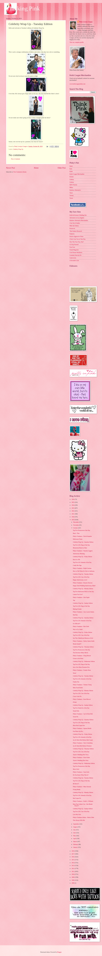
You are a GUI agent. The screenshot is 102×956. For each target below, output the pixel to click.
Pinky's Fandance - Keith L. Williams (83, 801)
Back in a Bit (76, 559)
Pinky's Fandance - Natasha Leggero (83, 551)
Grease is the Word (78, 658)
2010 (73, 874)
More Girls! (76, 769)
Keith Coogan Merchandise (77, 174)
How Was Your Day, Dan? (77, 242)
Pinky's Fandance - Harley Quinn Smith (83, 641)
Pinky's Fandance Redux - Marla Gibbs (83, 817)
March (75, 841)
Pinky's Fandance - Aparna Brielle (82, 728)
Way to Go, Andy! (78, 629)
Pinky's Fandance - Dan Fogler (81, 597)
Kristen (72, 177)
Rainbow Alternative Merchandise (79, 220)
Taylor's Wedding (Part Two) (80, 754)
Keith (71, 171)
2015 (73, 860)
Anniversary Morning (79, 553)
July (74, 830)
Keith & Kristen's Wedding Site (78, 215)
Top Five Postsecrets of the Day (81, 530)
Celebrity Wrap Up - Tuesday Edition (83, 574)
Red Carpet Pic (77, 798)
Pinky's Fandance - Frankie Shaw (82, 670)
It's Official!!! (76, 623)
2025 (73, 502)
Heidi (71, 166)
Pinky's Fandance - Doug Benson (82, 655)
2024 (73, 505)
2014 (73, 862)
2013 (73, 865)
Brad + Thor (76, 533)
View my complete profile (77, 42)
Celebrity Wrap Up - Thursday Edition (83, 647)
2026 (73, 499)
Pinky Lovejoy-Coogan (85, 22)
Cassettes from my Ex (75, 255)
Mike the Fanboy (74, 226)
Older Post (62, 168)
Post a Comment (15, 159)
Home (36, 168)
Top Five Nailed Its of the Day (81, 708)
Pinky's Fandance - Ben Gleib (81, 626)
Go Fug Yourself (74, 244)
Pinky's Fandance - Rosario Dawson (82, 583)
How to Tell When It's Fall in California (83, 571)
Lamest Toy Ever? (78, 594)
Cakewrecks (73, 258)
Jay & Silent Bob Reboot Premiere (82, 746)
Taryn (71, 193)
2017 (73, 854)
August (75, 827)
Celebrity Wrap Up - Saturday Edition (83, 542)
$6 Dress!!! (76, 783)
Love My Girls (77, 814)
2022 (73, 511)
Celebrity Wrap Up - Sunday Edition (83, 603)
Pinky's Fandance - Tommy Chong (82, 684)
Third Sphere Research (76, 231)
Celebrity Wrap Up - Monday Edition (83, 588)
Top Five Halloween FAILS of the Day (83, 591)
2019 (73, 519)
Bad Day (75, 615)
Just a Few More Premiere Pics (81, 667)
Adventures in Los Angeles (77, 218)
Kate (71, 169)
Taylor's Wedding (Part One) (80, 760)
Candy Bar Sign (77, 565)
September (76, 824)
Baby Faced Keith (78, 687)
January (75, 847)
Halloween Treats (77, 539)
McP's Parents (73, 185)
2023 (73, 508)
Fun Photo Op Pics (78, 731)
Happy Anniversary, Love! (80, 580)
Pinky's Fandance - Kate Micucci (82, 699)
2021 (73, 514)
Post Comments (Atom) (19, 172)
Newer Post (10, 168)
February (75, 844)
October (75, 528)
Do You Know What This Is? (81, 775)
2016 (73, 857)
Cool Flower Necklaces (76, 252)
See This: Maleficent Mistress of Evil (83, 638)
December (76, 522)
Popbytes (72, 234)
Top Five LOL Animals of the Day (82, 562)
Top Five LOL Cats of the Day (81, 577)
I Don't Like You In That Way (78, 239)
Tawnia (71, 195)
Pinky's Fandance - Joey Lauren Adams (83, 612)
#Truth (75, 702)
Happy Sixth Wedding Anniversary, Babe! (84, 585)
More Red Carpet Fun (79, 725)
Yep (74, 600)
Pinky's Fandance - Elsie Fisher (81, 757)
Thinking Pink (23, 8)
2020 (73, 517)
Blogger (59, 952)
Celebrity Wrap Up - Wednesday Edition (84, 661)
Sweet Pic (75, 716)
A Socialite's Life (74, 260)
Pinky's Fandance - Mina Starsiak (82, 786)
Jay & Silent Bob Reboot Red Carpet (83, 740)
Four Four (72, 247)
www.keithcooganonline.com (77, 84)
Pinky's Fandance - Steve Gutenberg (82, 743)
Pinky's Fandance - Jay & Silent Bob (83, 714)
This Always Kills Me (79, 820)
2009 (73, 877)
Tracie (71, 198)
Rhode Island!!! (77, 644)
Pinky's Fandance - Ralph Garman (82, 568)
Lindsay (72, 179)
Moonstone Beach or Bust (80, 548)
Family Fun (76, 682)
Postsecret (72, 228)
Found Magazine (74, 250)
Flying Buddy (76, 789)
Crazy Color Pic (77, 696)
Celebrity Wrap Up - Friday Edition (82, 556)
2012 (73, 868)
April (74, 838)
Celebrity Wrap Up (18, 149)
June (74, 833)
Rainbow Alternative (75, 190)
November (76, 525)
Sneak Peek (76, 711)
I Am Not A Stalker (75, 223)
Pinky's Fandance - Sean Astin (81, 772)
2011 (73, 871)
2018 (73, 851)
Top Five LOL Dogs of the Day (81, 545)
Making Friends (77, 609)
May (74, 835)
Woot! (74, 673)
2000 (73, 883)
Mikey (71, 187)
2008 (73, 880)
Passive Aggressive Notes (76, 236)
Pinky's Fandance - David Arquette (82, 536)
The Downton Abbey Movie (80, 652)
